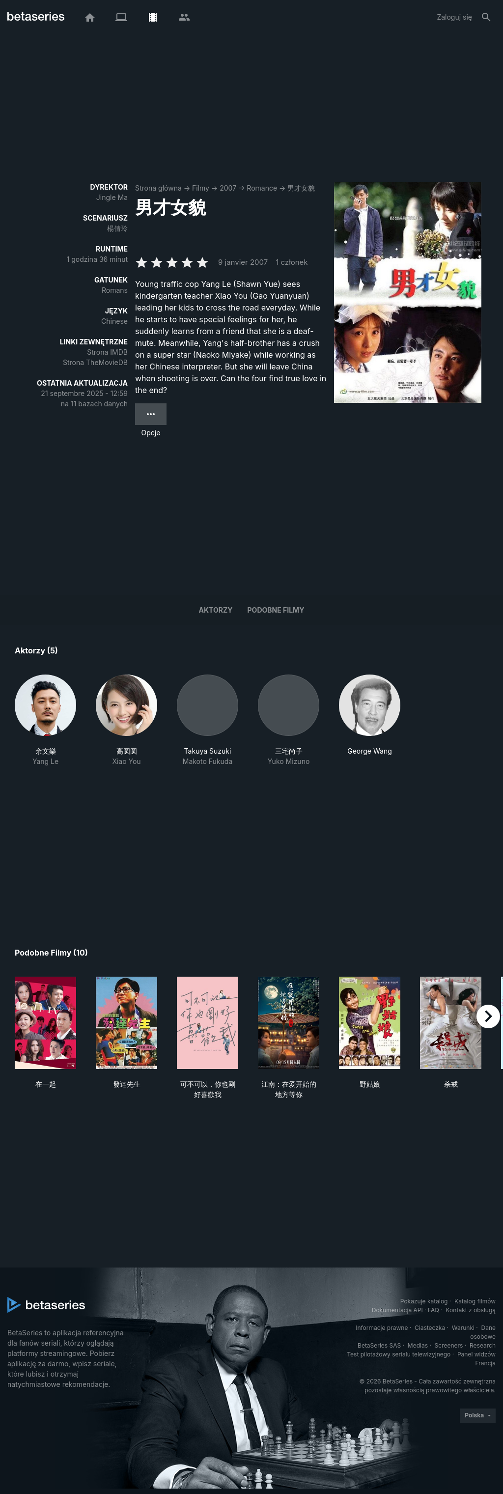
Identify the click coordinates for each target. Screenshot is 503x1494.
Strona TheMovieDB (95, 362)
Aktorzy (216, 610)
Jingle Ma (112, 197)
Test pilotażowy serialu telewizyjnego (398, 1354)
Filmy (200, 188)
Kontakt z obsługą (471, 1310)
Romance (262, 188)
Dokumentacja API (397, 1310)
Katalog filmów (475, 1301)
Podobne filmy (276, 610)
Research (483, 1345)
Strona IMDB (107, 352)
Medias (418, 1345)
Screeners (449, 1345)
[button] (45, 720)
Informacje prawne (382, 1327)
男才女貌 (301, 188)
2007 (228, 188)
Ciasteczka (430, 1327)
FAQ (433, 1310)
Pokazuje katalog (424, 1301)
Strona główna (158, 188)
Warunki (463, 1327)
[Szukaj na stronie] (486, 17)
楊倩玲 (117, 228)
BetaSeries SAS (379, 1345)
